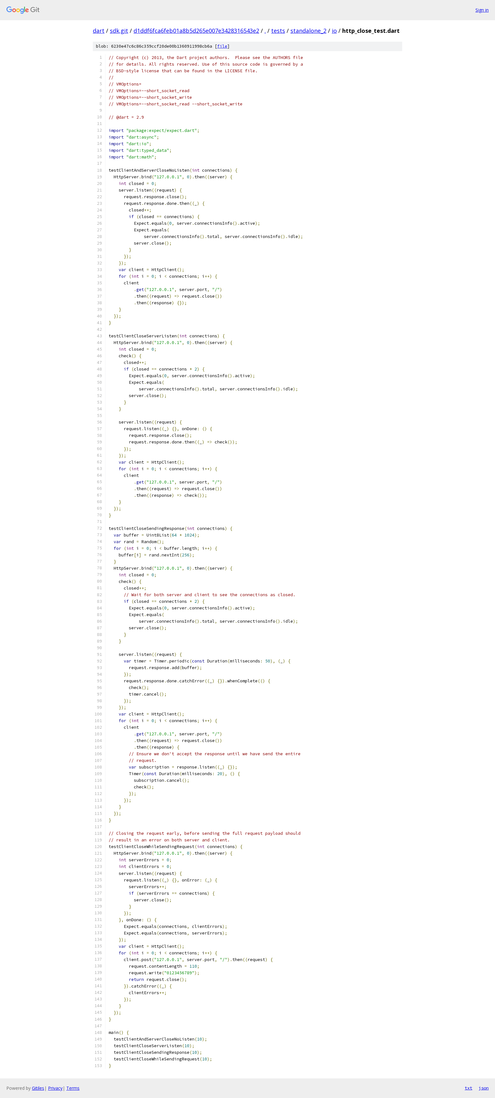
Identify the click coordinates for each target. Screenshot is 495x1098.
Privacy (55, 1088)
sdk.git (119, 30)
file (222, 46)
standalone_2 (308, 30)
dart (98, 30)
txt (468, 1088)
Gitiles (38, 1088)
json (484, 1088)
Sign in (482, 10)
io (334, 30)
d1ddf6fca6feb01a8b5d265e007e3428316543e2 (196, 30)
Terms (73, 1088)
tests (278, 30)
